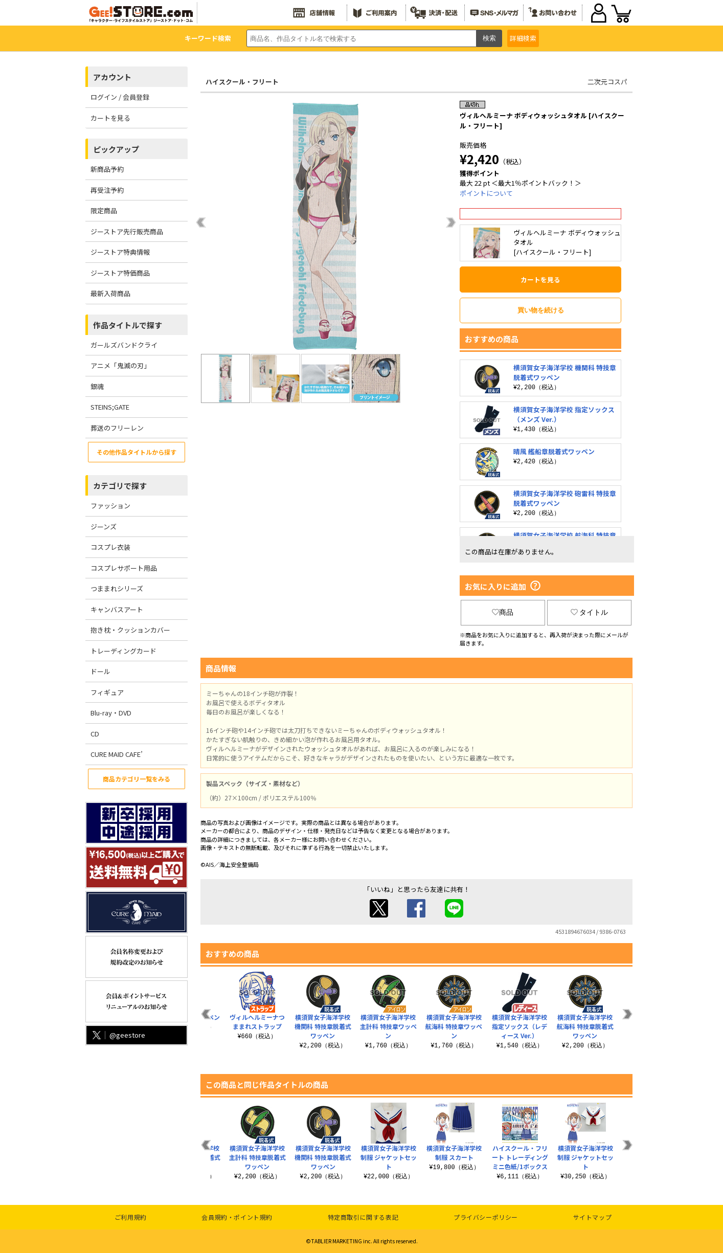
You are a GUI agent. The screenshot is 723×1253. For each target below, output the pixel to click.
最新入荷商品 (110, 293)
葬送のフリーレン (117, 428)
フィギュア (107, 692)
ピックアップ (116, 149)
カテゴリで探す (120, 485)
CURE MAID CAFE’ (117, 754)
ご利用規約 (131, 1217)
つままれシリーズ (117, 588)
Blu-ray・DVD (111, 713)
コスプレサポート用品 (124, 568)
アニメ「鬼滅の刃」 (120, 365)
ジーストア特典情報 (120, 252)
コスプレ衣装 (110, 547)
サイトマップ (592, 1217)
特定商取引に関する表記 (363, 1217)
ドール (100, 671)
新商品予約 (107, 169)
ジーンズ (104, 526)
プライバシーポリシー (486, 1217)
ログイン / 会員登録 (120, 97)
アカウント (112, 77)
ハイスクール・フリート (242, 81)
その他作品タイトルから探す (136, 452)
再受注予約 (107, 190)
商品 (502, 612)
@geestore (118, 1035)
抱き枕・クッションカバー (130, 630)
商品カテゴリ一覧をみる (136, 778)
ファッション (110, 505)
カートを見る (110, 118)
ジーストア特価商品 (120, 273)
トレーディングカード (123, 651)
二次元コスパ (607, 81)
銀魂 (97, 386)
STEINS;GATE (110, 407)
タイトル (589, 612)
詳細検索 (523, 38)
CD (95, 734)
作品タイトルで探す (127, 325)
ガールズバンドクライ (124, 345)
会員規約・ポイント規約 (237, 1217)
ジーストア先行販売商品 (127, 231)
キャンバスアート (117, 609)
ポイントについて (486, 193)
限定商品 (104, 210)
